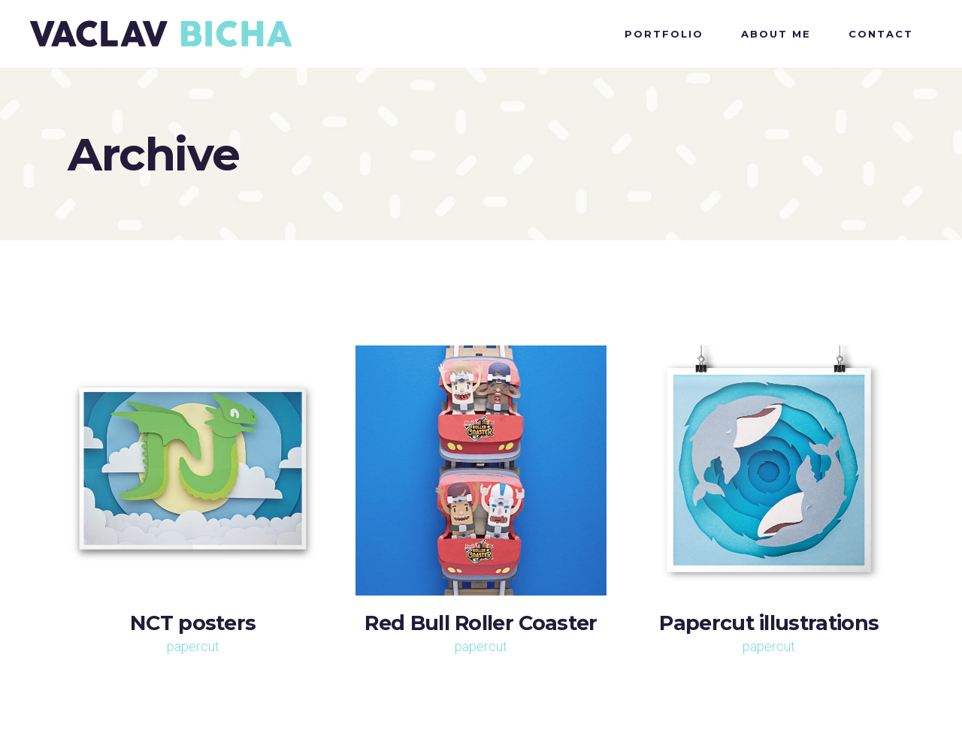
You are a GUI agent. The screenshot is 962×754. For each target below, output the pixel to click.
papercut (193, 646)
